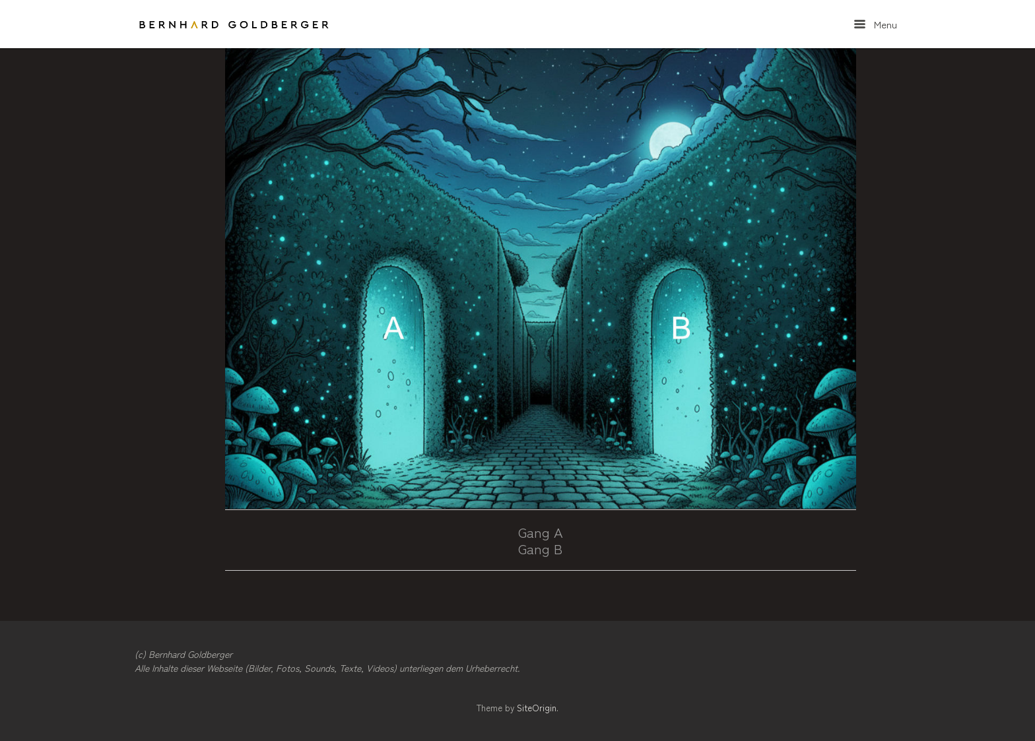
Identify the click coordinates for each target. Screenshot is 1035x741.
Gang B (540, 548)
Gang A (540, 532)
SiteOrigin (536, 707)
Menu (875, 24)
